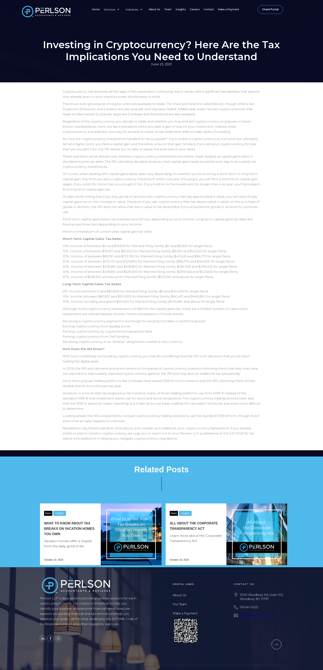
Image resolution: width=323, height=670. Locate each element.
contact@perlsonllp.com (261, 615)
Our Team (183, 604)
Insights (181, 9)
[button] (113, 9)
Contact (209, 9)
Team (168, 9)
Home (96, 9)
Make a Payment (228, 9)
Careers (195, 9)
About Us (154, 9)
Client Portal (270, 9)
